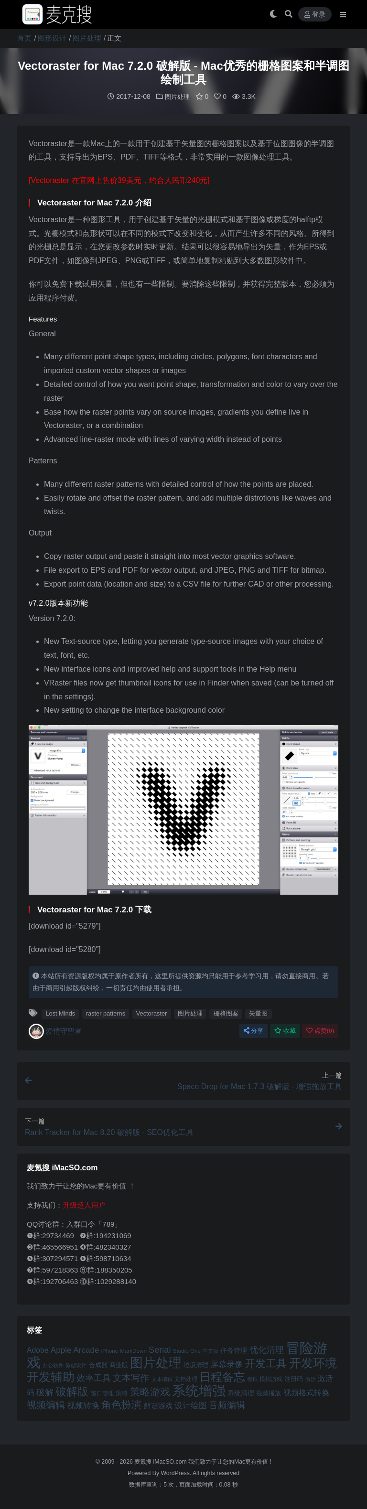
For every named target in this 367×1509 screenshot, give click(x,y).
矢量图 (258, 1013)
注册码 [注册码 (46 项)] (293, 1378)
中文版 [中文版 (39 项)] (210, 1350)
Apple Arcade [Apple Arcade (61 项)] (75, 1349)
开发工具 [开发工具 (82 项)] (266, 1363)
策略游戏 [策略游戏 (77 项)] (150, 1391)
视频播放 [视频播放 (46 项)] (268, 1392)
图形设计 (52, 38)
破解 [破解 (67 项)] (45, 1392)
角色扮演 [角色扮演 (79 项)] (121, 1404)
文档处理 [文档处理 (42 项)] (185, 1378)
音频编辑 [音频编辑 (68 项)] (227, 1405)
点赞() (320, 1030)
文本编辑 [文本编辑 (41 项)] (162, 1378)
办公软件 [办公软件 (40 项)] (53, 1365)
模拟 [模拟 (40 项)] (252, 1378)
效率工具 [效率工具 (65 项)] (93, 1377)
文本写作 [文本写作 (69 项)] (131, 1377)
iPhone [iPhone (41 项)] (109, 1350)
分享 (253, 1030)
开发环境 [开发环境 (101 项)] (313, 1362)
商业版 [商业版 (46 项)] (118, 1364)
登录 (314, 14)
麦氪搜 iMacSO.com (161, 1461)
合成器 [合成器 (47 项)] (98, 1364)
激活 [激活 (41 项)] (310, 1378)
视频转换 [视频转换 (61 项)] (83, 1405)
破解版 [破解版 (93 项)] (71, 1391)
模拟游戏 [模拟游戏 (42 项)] (270, 1378)
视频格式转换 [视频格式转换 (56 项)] (306, 1392)
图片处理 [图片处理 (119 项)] (156, 1362)
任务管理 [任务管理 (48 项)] (233, 1350)
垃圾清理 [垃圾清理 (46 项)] (196, 1364)
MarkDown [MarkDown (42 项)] (133, 1350)
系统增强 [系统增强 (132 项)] (199, 1390)
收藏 (285, 1030)
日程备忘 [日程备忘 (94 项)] (222, 1376)
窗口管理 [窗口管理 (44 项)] (102, 1393)
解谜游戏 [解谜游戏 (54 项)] (158, 1405)
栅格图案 (226, 1013)
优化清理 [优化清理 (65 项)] (266, 1349)
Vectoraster (151, 1013)
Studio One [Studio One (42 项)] (187, 1350)
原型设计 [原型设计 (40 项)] (75, 1365)
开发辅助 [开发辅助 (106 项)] (51, 1376)
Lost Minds (60, 1013)
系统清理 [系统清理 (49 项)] (240, 1392)
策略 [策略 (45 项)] (122, 1393)
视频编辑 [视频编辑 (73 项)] (46, 1404)
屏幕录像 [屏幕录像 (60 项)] (226, 1364)
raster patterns (105, 1013)
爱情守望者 (55, 1030)
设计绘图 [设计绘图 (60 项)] (190, 1405)
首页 (24, 38)
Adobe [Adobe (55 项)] (38, 1350)
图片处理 (87, 38)
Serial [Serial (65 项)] (160, 1349)
